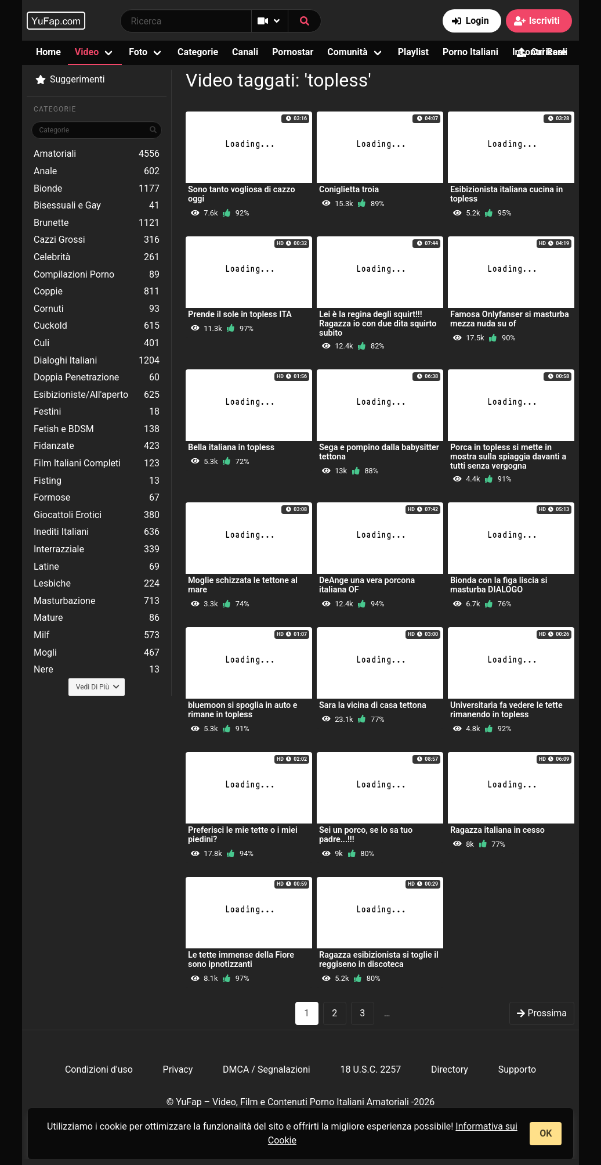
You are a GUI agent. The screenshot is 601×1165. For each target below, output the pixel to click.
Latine (97, 567)
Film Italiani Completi (97, 463)
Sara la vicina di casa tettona (372, 705)
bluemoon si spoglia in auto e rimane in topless (243, 710)
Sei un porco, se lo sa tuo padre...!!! (365, 834)
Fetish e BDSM (97, 429)
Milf (97, 635)
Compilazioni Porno (97, 275)
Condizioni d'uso (99, 1069)
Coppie (97, 291)
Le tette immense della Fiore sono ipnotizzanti (241, 959)
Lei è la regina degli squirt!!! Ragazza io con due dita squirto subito (377, 324)
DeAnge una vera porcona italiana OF (367, 585)
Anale (97, 171)
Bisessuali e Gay (97, 205)
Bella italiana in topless (231, 447)
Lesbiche (97, 583)
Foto (138, 51)
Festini (97, 412)
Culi (97, 343)
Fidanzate (97, 446)
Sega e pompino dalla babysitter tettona (379, 452)
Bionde (97, 189)
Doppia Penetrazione (97, 377)
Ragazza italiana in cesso (497, 830)
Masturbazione (97, 601)
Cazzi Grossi (97, 240)
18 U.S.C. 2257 (370, 1069)
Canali (245, 51)
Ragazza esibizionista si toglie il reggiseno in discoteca (379, 959)
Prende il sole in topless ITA (240, 314)
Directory (449, 1069)
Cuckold (97, 326)
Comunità (347, 51)
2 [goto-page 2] (334, 1013)
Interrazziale (97, 549)
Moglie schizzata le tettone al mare (243, 585)
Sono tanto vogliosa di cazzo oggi (241, 194)
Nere (97, 669)
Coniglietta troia (349, 190)
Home (48, 51)
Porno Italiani (470, 51)
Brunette (97, 223)
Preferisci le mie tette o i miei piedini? (243, 834)
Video (87, 51)
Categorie (198, 51)
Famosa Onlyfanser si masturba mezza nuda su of (509, 319)
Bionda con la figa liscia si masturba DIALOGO (498, 585)
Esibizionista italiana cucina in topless (506, 194)
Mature (97, 618)
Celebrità (97, 257)
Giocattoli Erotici (97, 515)
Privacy (178, 1069)
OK (546, 1133)
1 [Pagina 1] (306, 1013)
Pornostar (292, 51)
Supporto (517, 1069)
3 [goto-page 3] (362, 1013)
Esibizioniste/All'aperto (97, 395)
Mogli (97, 653)
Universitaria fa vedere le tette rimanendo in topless (506, 710)
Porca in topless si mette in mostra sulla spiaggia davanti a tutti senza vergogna (508, 457)
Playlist (413, 51)
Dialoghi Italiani (97, 360)
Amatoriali (97, 154)
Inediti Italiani (97, 532)
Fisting (97, 481)
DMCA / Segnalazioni (266, 1069)
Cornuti (97, 309)
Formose (97, 498)
